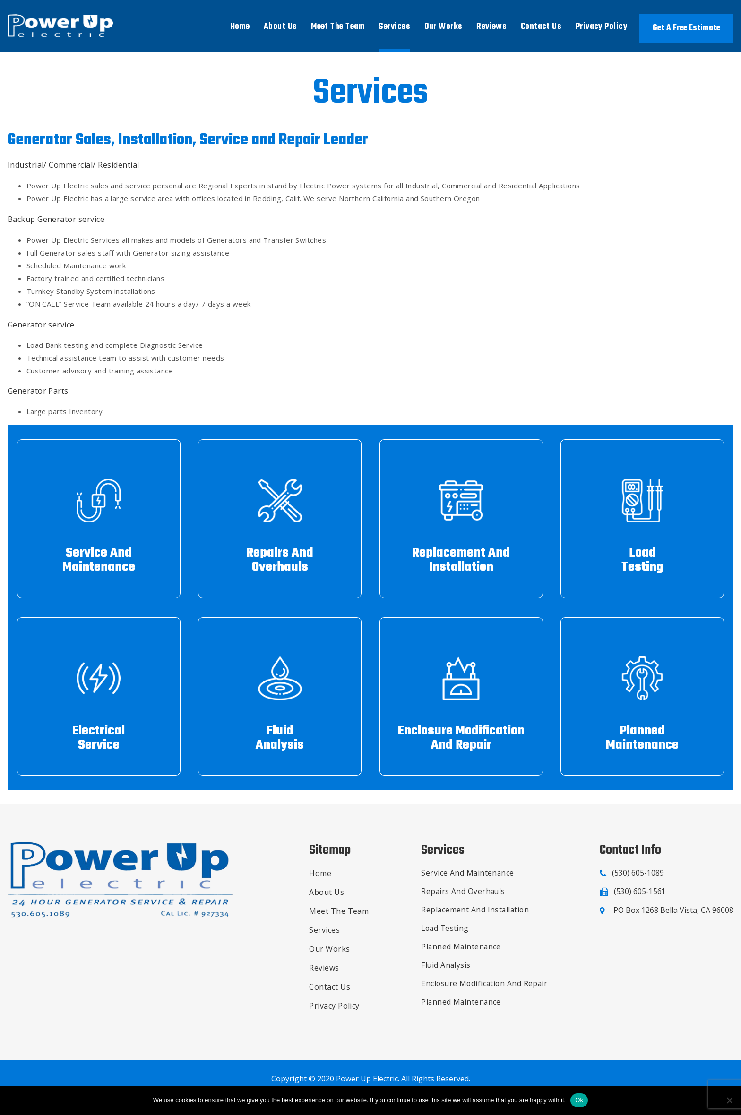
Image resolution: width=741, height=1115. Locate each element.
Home (240, 27)
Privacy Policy (601, 27)
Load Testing (444, 934)
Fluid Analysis (445, 972)
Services (394, 27)
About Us (280, 27)
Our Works (443, 27)
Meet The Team (338, 27)
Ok (579, 1100)
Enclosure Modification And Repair (484, 991)
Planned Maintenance (460, 953)
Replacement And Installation (474, 915)
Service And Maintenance (466, 877)
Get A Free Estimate (686, 28)
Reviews (491, 27)
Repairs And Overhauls (462, 896)
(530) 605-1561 (640, 896)
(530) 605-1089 (638, 877)
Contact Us (541, 27)
